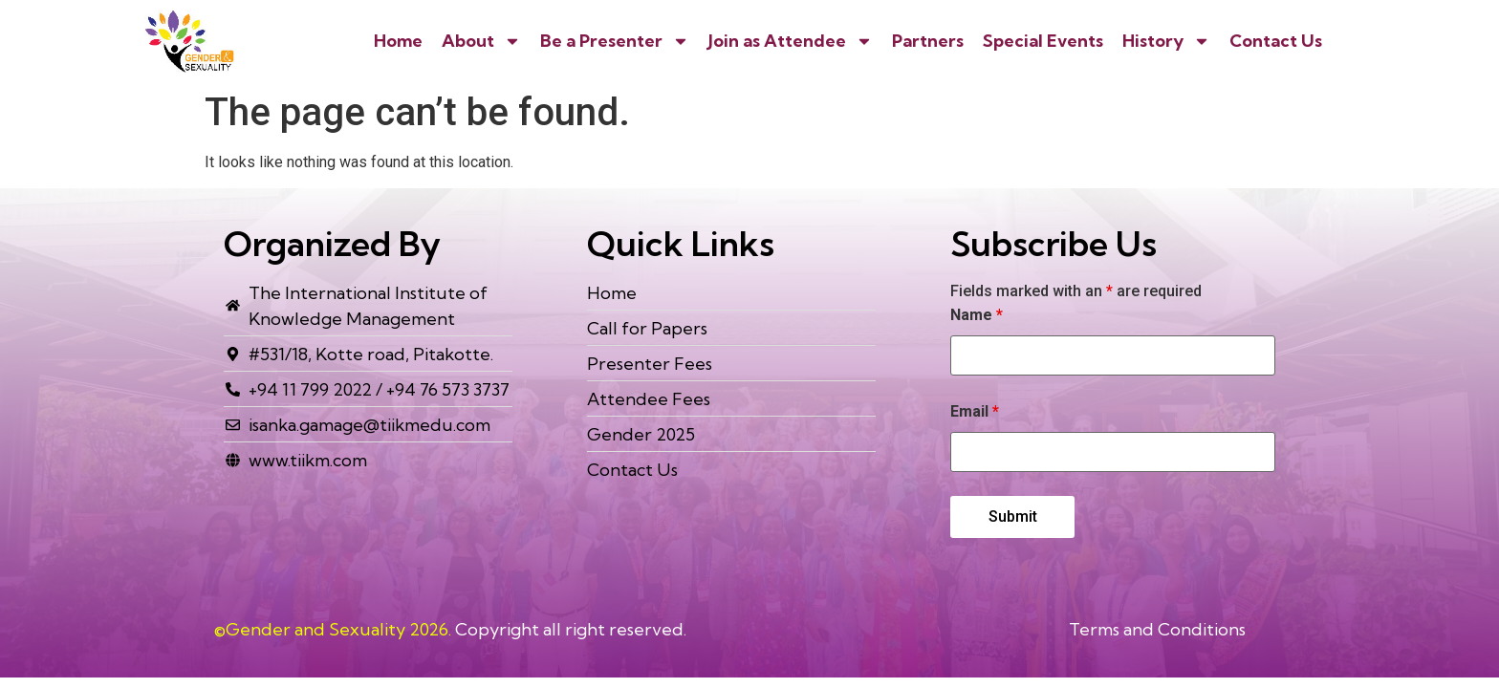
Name (976, 315)
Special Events (1043, 41)
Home (398, 41)
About (481, 41)
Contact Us (1275, 41)
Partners (928, 41)
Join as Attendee (790, 41)
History (1166, 41)
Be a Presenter (614, 41)
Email (974, 411)
